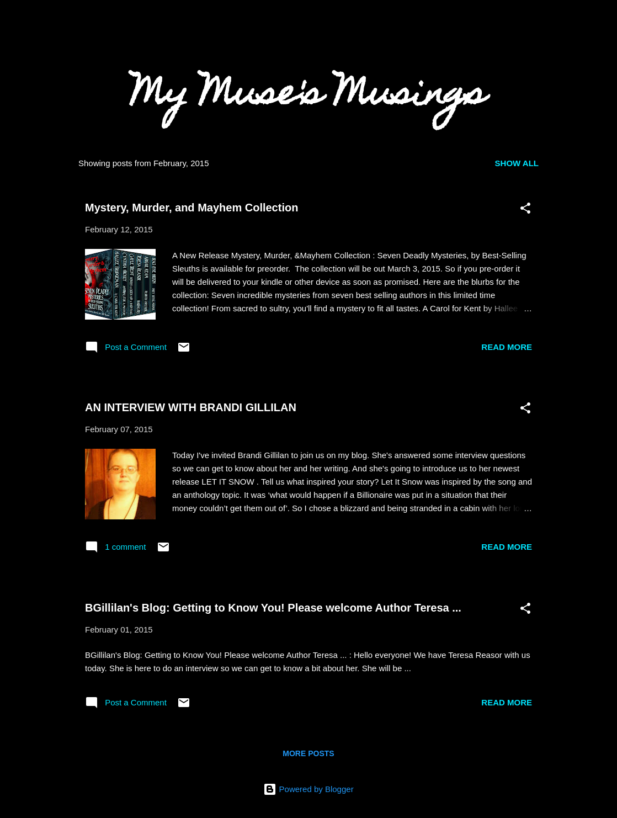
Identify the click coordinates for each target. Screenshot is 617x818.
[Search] (547, 30)
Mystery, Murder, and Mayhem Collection (191, 207)
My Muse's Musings (308, 96)
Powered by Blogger (308, 789)
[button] (525, 210)
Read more (506, 347)
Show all (517, 163)
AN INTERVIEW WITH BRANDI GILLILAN (190, 407)
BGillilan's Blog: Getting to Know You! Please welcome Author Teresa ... (273, 608)
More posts (308, 753)
